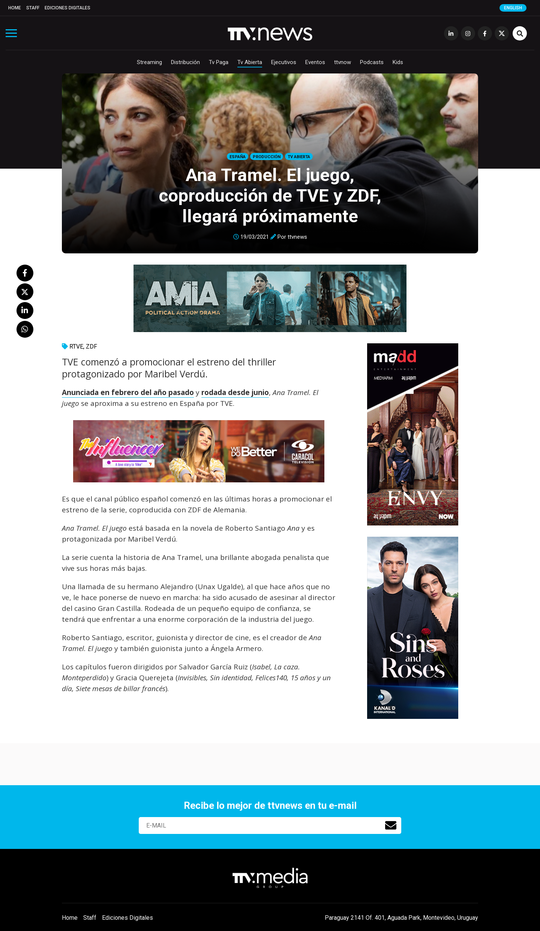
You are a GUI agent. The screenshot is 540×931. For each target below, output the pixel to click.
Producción (266, 156)
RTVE (76, 346)
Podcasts (372, 62)
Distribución (185, 62)
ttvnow (342, 62)
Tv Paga (218, 62)
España (238, 156)
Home (14, 7)
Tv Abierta (249, 62)
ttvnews (297, 236)
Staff (32, 7)
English (513, 7)
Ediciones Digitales (67, 7)
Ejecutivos (283, 62)
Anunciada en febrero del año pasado (128, 392)
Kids (398, 62)
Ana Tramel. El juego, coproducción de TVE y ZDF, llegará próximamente (270, 195)
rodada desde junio (235, 392)
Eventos (315, 62)
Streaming (149, 62)
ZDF (91, 346)
